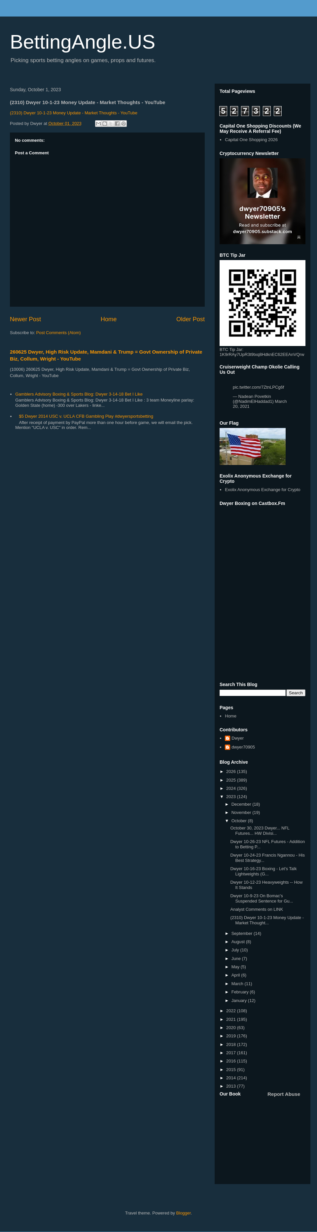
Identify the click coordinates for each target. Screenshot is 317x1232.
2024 (231, 788)
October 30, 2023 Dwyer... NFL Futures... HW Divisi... (259, 831)
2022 (231, 1010)
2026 (231, 771)
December (242, 804)
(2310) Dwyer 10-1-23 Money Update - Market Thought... (267, 920)
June (236, 958)
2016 (231, 1061)
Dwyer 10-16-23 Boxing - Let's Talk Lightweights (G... (263, 871)
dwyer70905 (243, 747)
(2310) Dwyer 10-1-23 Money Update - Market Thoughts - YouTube (73, 112)
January (239, 1000)
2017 (231, 1052)
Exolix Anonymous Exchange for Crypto (262, 489)
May (236, 966)
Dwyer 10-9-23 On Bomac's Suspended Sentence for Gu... (261, 898)
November (242, 812)
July (235, 949)
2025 (231, 780)
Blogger (183, 1213)
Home (109, 319)
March (238, 983)
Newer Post (25, 319)
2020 (231, 1027)
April (236, 975)
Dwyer (237, 738)
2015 (231, 1069)
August (238, 941)
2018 (231, 1044)
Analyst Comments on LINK (256, 909)
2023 (231, 796)
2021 (231, 1019)
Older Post (190, 319)
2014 (231, 1077)
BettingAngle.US (82, 42)
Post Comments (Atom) (58, 332)
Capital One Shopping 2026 (251, 139)
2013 (231, 1086)
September (242, 933)
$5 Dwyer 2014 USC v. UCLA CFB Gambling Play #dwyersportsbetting (86, 416)
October (239, 820)
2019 (231, 1035)
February (240, 991)
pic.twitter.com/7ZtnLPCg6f (258, 387)
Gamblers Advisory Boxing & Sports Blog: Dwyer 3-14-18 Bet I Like (79, 394)
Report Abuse (283, 1094)
